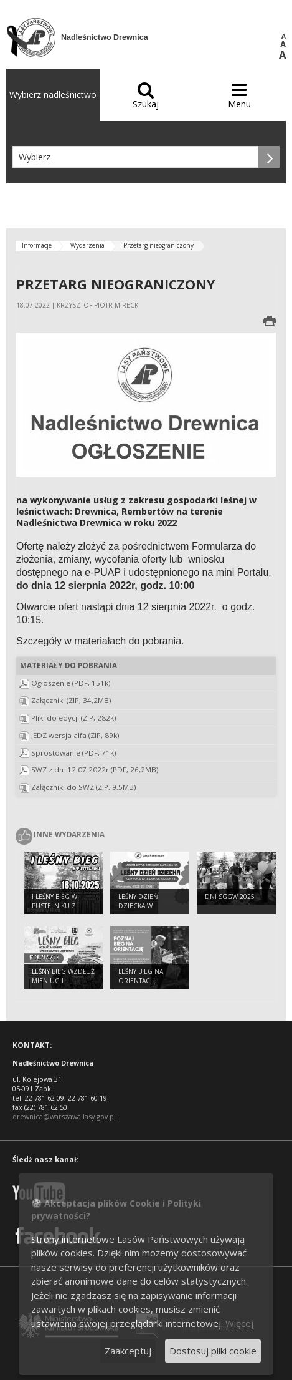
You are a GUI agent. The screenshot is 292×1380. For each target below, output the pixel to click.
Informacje (37, 245)
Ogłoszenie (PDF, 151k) (71, 683)
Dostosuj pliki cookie (213, 1350)
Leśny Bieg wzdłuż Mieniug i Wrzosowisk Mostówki (63, 985)
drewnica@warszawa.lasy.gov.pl (64, 1116)
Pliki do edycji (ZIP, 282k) (73, 717)
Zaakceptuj (128, 1350)
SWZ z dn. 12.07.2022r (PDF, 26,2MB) (95, 769)
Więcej (239, 1323)
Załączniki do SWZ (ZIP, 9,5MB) (83, 787)
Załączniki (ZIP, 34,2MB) (71, 700)
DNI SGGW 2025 (230, 896)
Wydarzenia (87, 245)
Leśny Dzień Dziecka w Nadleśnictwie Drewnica (142, 910)
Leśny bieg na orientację (140, 976)
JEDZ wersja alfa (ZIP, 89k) (75, 735)
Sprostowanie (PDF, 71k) (73, 752)
